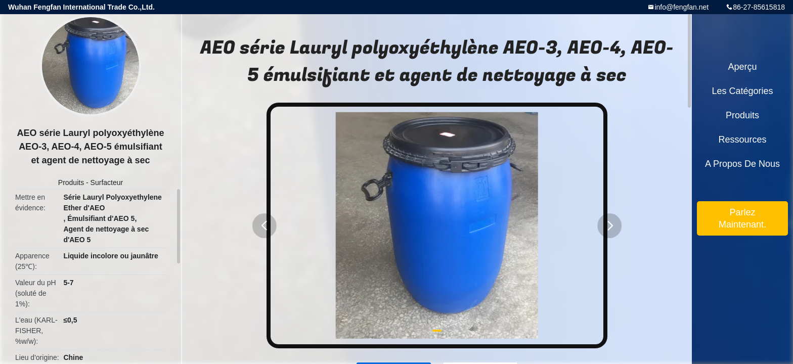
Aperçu (742, 67)
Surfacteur (107, 182)
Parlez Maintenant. (742, 218)
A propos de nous (742, 164)
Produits (71, 182)
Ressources (742, 139)
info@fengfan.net (681, 7)
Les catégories (742, 91)
